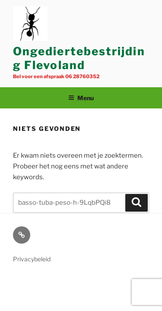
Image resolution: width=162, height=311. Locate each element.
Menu (81, 98)
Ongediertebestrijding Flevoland (79, 58)
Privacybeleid (32, 259)
